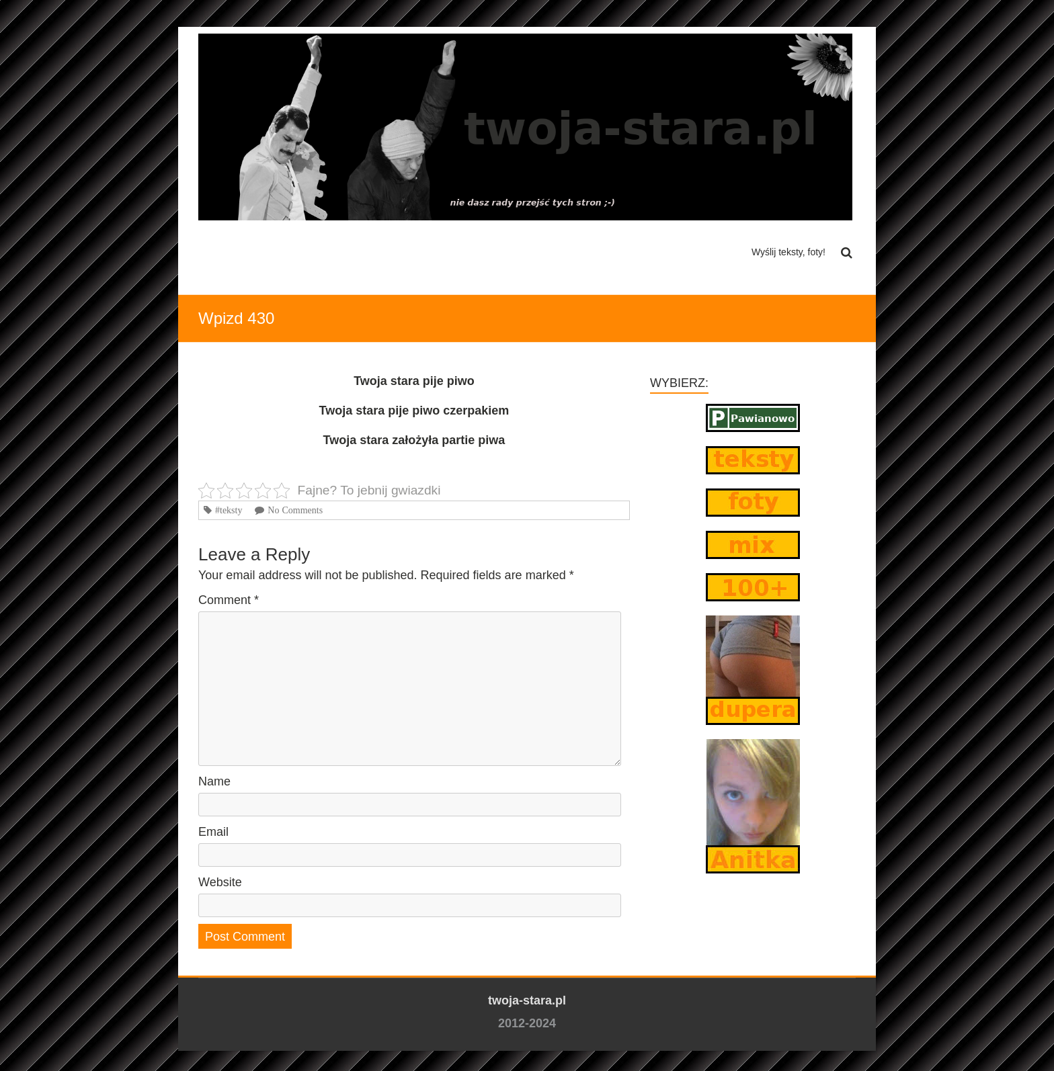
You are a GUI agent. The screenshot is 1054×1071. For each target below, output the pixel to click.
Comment (228, 600)
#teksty (228, 510)
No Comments (295, 510)
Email (213, 832)
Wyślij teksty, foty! (788, 252)
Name (214, 781)
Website (220, 882)
